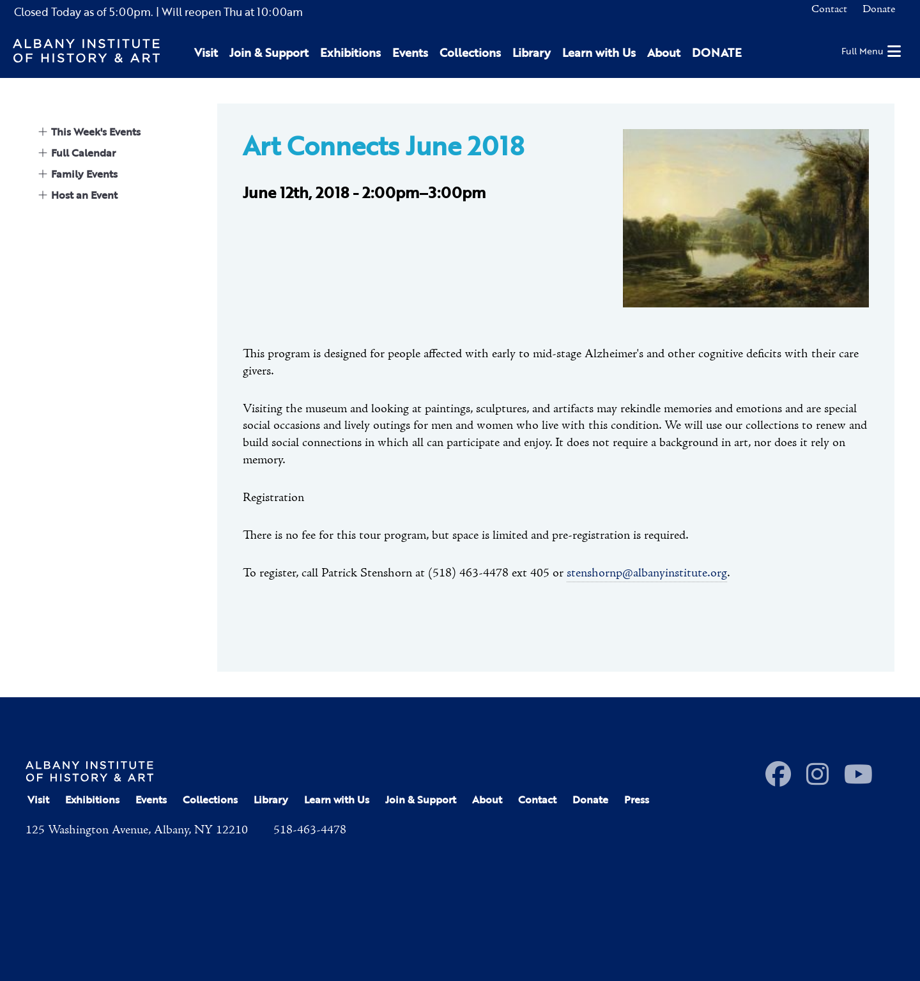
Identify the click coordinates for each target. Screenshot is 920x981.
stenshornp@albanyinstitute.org (647, 573)
